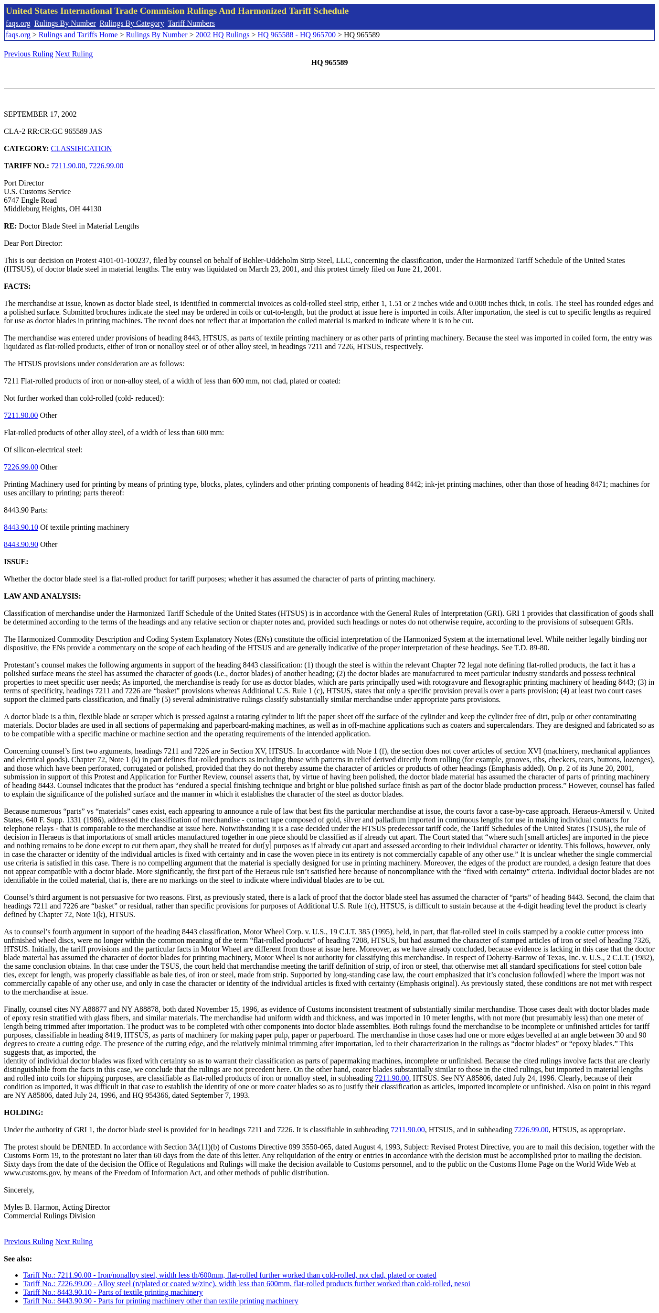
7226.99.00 (106, 166)
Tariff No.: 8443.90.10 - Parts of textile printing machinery (113, 1292)
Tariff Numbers (191, 23)
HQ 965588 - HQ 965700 (296, 35)
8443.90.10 (21, 527)
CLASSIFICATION (81, 148)
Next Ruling (74, 54)
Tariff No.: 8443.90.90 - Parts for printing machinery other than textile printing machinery (160, 1301)
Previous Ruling (28, 54)
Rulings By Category (132, 23)
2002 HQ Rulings (223, 35)
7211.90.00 (68, 166)
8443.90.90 (21, 544)
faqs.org (18, 23)
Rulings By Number (65, 23)
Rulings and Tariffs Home (78, 35)
